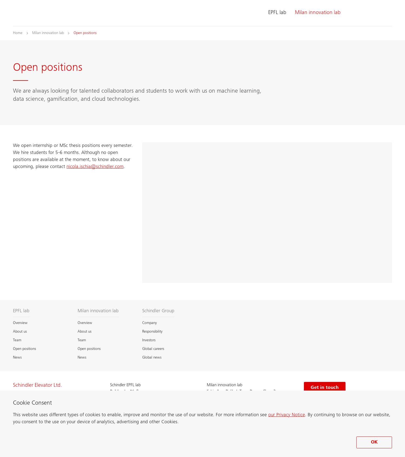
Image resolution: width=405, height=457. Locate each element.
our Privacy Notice (286, 415)
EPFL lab (277, 13)
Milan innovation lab (318, 13)
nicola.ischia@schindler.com (95, 166)
